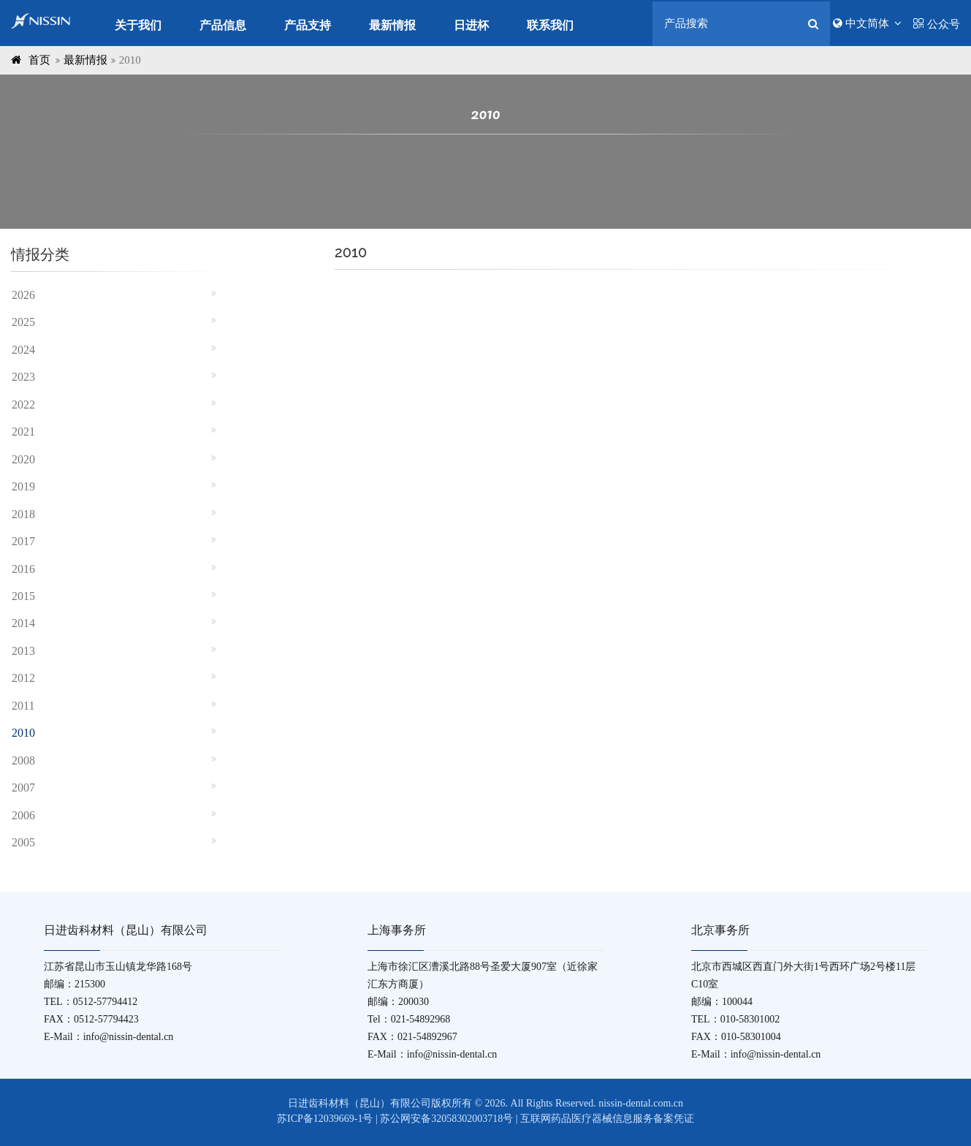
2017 (23, 541)
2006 (23, 815)
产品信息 (222, 25)
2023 (23, 377)
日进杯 (471, 25)
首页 (39, 60)
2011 (23, 705)
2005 (23, 842)
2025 (23, 322)
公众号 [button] (936, 24)
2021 (23, 431)
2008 (23, 760)
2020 (23, 459)
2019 (23, 486)
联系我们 (550, 25)
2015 (23, 596)
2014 (23, 623)
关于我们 (138, 25)
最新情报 (392, 25)
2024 (23, 350)
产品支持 (307, 25)
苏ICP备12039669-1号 (325, 1118)
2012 (23, 678)
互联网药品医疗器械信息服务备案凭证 (607, 1118)
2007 (23, 787)
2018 (23, 514)
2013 (23, 651)
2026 (23, 295)
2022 (23, 404)
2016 (23, 569)
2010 (23, 732)
